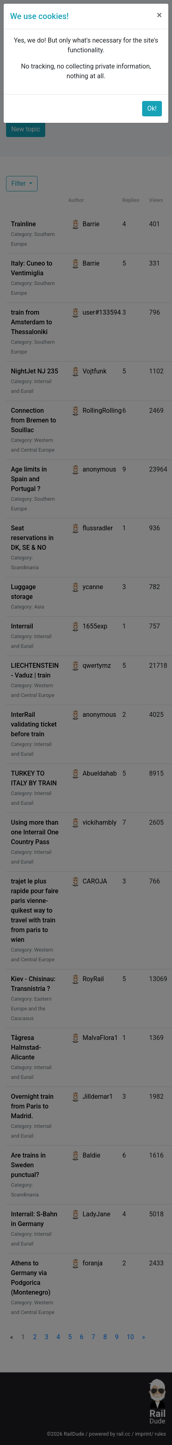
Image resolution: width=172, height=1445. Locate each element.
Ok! (152, 108)
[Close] (159, 15)
